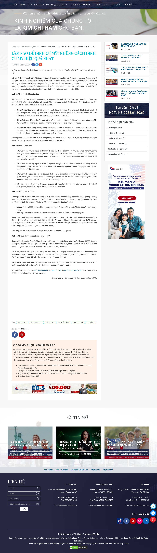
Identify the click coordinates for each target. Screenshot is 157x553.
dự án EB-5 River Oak (72, 270)
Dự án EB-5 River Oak (79, 470)
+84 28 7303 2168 (106, 500)
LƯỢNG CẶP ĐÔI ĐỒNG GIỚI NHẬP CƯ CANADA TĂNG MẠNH (134, 80)
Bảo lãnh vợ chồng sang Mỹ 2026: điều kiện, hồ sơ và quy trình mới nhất (29, 445)
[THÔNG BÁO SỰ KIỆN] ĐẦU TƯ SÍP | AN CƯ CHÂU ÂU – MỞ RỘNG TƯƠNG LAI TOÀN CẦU (78, 445)
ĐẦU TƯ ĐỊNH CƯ (36, 322)
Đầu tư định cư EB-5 (117, 133)
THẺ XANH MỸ (78, 322)
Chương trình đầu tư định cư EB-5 (47, 270)
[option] (78, 17)
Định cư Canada (61, 470)
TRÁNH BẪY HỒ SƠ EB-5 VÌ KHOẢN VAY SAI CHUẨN (132, 57)
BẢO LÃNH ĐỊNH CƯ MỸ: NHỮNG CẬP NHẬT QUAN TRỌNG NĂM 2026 (126, 445)
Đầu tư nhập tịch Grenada (117, 154)
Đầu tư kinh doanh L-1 (118, 144)
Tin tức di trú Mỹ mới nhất (20, 454)
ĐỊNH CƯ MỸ (22, 322)
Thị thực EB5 (108, 470)
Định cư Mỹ (48, 470)
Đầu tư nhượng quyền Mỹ (116, 149)
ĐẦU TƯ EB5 (50, 322)
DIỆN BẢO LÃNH (63, 322)
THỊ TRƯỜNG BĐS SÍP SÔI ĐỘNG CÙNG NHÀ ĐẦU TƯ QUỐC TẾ (134, 69)
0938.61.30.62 (134, 112)
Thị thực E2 (95, 470)
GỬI (24, 509)
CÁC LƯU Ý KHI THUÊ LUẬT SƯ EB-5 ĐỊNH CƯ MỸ (133, 45)
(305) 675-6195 (71, 500)
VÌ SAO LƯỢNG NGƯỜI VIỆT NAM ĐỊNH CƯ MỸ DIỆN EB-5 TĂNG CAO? (134, 93)
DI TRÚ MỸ (90, 322)
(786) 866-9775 (71, 497)
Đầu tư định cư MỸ (114, 128)
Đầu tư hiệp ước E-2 (117, 138)
